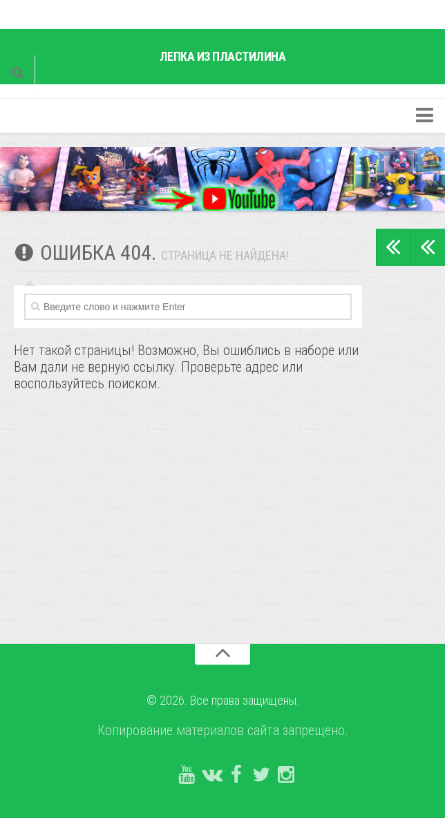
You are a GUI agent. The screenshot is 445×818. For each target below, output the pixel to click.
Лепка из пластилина (223, 56)
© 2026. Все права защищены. (222, 700)
